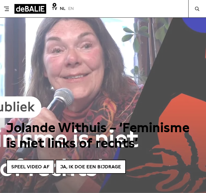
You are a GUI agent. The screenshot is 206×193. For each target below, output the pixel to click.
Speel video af (30, 166)
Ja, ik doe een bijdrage (90, 166)
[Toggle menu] (6, 9)
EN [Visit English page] (71, 8)
